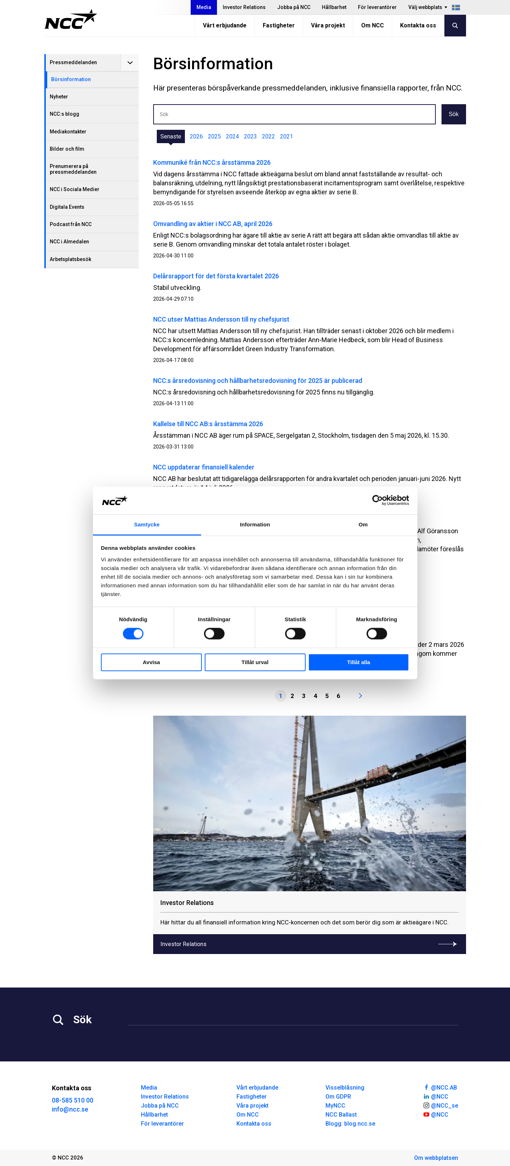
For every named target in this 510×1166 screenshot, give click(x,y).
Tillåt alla (358, 662)
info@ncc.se (70, 1109)
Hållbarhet (334, 7)
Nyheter (59, 97)
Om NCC (372, 25)
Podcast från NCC (71, 224)
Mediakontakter (68, 131)
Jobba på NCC (293, 7)
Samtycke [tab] (147, 524)
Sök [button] (454, 114)
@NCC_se (440, 1105)
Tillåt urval (255, 662)
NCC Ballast (341, 1114)
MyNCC (335, 1105)
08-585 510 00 (72, 1100)
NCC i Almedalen (69, 241)
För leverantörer (377, 7)
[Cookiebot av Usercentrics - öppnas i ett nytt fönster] (377, 500)
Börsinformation (71, 79)
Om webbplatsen (436, 1157)
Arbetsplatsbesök (70, 259)
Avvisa (151, 662)
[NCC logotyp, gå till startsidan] (70, 19)
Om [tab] (363, 524)
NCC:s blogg (64, 114)
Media (203, 7)
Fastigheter (279, 25)
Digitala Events (67, 207)
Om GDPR (338, 1096)
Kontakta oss (418, 25)
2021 (286, 136)
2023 (250, 136)
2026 (196, 136)
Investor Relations (244, 7)
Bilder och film (67, 149)
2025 (214, 136)
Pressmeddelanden (73, 62)
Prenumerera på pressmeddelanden (73, 169)
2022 (268, 136)
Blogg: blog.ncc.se (350, 1123)
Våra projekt (328, 25)
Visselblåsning (344, 1087)
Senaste (170, 136)
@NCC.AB (440, 1087)
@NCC (435, 1096)
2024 (232, 136)
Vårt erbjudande (225, 25)
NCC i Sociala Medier (74, 189)
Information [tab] (255, 524)
